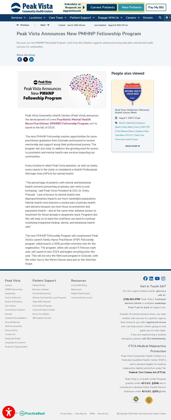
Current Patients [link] (102, 7)
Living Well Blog (79, 285)
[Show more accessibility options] (8, 412)
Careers (8, 285)
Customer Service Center (44, 309)
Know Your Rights (41, 314)
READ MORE (132, 146)
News (131, 131)
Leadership (10, 293)
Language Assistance (15, 342)
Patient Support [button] (82, 18)
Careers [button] (133, 18)
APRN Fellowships (14, 289)
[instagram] (163, 279)
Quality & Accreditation (16, 318)
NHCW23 (131, 123)
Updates (139, 131)
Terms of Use (103, 413)
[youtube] (157, 279)
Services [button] (18, 18)
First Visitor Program (42, 305)
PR (148, 127)
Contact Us (10, 334)
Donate (148, 18)
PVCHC (129, 135)
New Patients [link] (131, 7)
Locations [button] (37, 18)
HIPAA (92, 413)
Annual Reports (12, 322)
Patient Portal (39, 285)
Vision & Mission (13, 297)
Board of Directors (13, 301)
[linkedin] (151, 279)
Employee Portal (13, 338)
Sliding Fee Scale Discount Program (49, 297)
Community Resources (81, 297)
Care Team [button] (58, 18)
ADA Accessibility (13, 326)
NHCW (122, 123)
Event (136, 127)
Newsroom (76, 289)
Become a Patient (41, 289)
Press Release (122, 131)
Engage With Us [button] (110, 18)
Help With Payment (42, 301)
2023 (143, 127)
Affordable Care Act (42, 318)
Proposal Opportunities (16, 346)
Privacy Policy (11, 330)
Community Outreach (15, 309)
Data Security (81, 413)
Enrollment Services (42, 293)
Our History (10, 305)
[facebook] (145, 279)
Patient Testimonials (80, 293)
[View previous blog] (23, 25)
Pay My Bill (156, 7)
